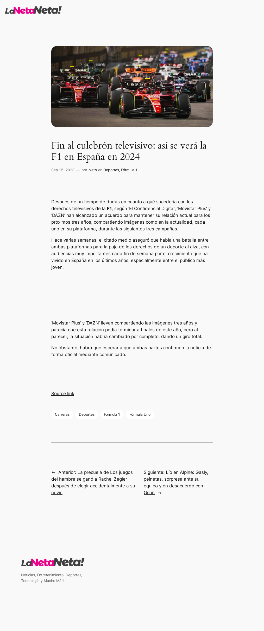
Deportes (111, 170)
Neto (93, 170)
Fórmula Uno (139, 414)
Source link (62, 393)
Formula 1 (112, 414)
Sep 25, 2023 (62, 170)
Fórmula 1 (129, 170)
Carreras (62, 414)
